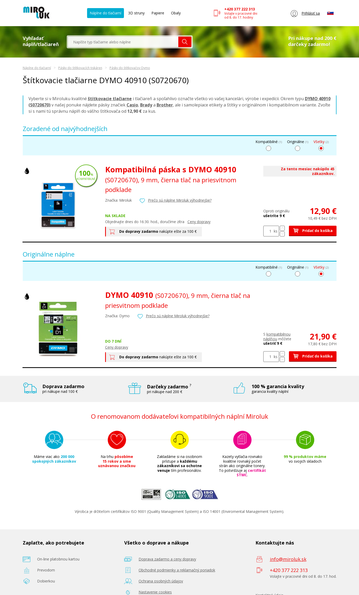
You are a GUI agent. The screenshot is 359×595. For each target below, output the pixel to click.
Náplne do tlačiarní (105, 12)
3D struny (136, 12)
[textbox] (123, 42)
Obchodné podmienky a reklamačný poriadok (177, 570)
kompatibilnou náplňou (276, 336)
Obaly (176, 12)
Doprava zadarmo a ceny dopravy (167, 559)
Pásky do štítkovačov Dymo (130, 68)
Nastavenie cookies (155, 592)
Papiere (157, 12)
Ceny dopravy (198, 221)
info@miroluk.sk (288, 559)
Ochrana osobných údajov (161, 581)
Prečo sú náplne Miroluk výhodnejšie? (180, 200)
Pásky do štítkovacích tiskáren (80, 68)
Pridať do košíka (313, 230)
